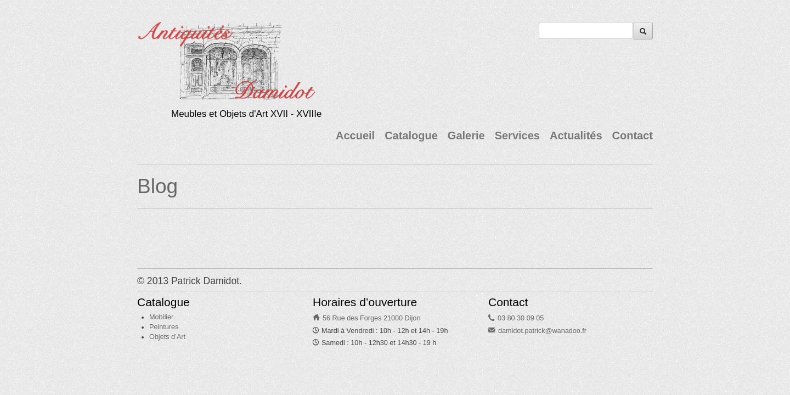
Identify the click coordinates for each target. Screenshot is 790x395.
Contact (632, 135)
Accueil (355, 135)
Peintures (163, 327)
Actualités (576, 135)
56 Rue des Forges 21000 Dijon (372, 318)
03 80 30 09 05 (521, 318)
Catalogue (411, 135)
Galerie (466, 135)
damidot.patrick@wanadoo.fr (542, 331)
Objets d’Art (167, 337)
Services (517, 135)
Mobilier (161, 317)
